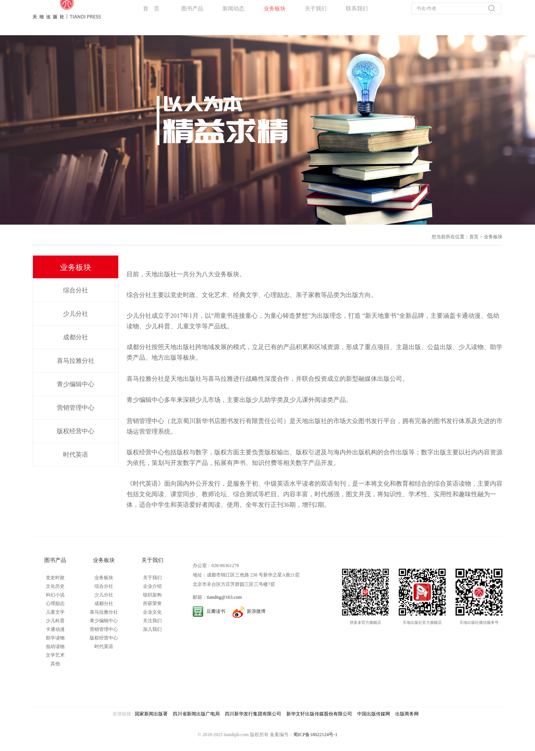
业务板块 (493, 237)
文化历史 (55, 586)
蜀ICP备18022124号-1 (315, 734)
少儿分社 (75, 313)
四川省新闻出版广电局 (196, 714)
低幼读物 (55, 646)
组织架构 (152, 595)
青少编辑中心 (75, 384)
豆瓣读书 (215, 611)
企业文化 (152, 612)
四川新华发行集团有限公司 (253, 714)
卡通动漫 (55, 629)
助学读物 (55, 638)
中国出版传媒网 (373, 714)
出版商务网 (407, 714)
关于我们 (152, 577)
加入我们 (152, 629)
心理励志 (55, 603)
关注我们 (152, 620)
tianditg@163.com (224, 597)
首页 (474, 237)
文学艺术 (55, 655)
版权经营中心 (75, 431)
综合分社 (75, 290)
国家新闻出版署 (151, 714)
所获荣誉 (152, 603)
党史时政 (55, 577)
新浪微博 (256, 611)
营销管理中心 (75, 407)
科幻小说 (55, 595)
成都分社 (75, 337)
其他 (55, 663)
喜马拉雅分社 (75, 360)
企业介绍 (152, 586)
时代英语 (75, 454)
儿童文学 (55, 612)
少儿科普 (55, 620)
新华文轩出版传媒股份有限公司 (319, 714)
